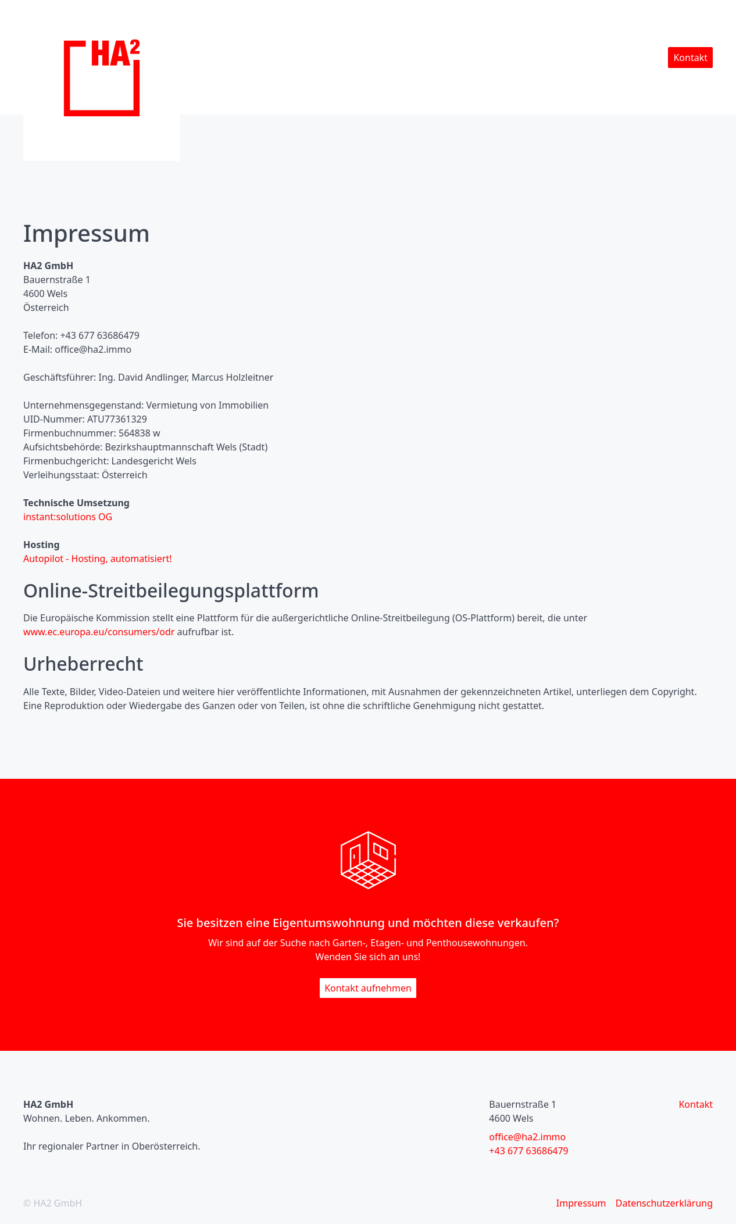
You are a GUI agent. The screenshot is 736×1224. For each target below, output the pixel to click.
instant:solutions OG (67, 516)
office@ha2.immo (527, 1136)
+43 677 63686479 (528, 1150)
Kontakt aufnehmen (368, 988)
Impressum (581, 1203)
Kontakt (690, 57)
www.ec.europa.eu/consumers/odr (98, 631)
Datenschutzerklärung (664, 1203)
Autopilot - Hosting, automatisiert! (97, 558)
